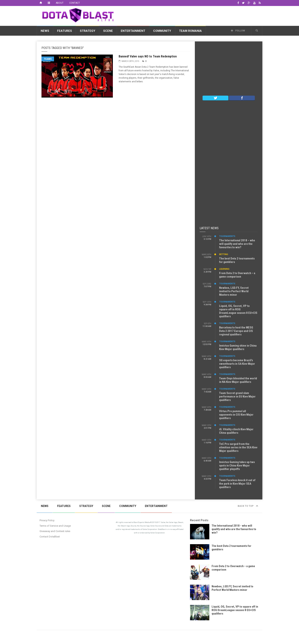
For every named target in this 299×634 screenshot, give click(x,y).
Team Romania (190, 31)
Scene (108, 31)
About (59, 3)
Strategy (87, 31)
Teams (48, 58)
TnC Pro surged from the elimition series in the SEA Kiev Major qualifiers (238, 447)
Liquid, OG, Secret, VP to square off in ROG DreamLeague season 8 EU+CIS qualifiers (238, 311)
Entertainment (133, 31)
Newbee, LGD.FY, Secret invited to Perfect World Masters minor (234, 291)
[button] (256, 30)
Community (162, 31)
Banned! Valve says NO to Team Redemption (148, 56)
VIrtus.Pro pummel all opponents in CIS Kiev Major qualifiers (236, 414)
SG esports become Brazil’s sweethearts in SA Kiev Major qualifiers (237, 364)
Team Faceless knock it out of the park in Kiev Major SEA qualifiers (237, 483)
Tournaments (227, 236)
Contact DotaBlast (50, 536)
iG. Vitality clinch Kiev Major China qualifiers (236, 431)
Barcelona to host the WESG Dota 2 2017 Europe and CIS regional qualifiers (236, 331)
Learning (224, 269)
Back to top (248, 506)
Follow (238, 30)
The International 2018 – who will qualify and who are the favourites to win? (237, 244)
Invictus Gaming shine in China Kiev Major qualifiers (238, 347)
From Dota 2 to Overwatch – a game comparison (237, 274)
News (45, 31)
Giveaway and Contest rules (55, 531)
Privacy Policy (47, 520)
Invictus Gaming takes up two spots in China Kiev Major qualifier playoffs (237, 465)
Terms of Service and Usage (55, 525)
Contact (74, 3)
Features (64, 31)
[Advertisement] (192, 15)
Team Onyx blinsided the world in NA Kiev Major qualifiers (238, 380)
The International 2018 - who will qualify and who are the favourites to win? (234, 529)
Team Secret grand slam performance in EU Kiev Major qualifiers (237, 396)
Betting (223, 254)
